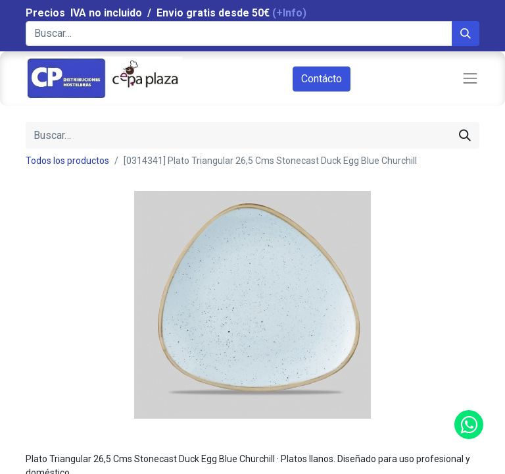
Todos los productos (67, 160)
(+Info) (289, 13)
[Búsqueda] (465, 33)
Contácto (321, 78)
